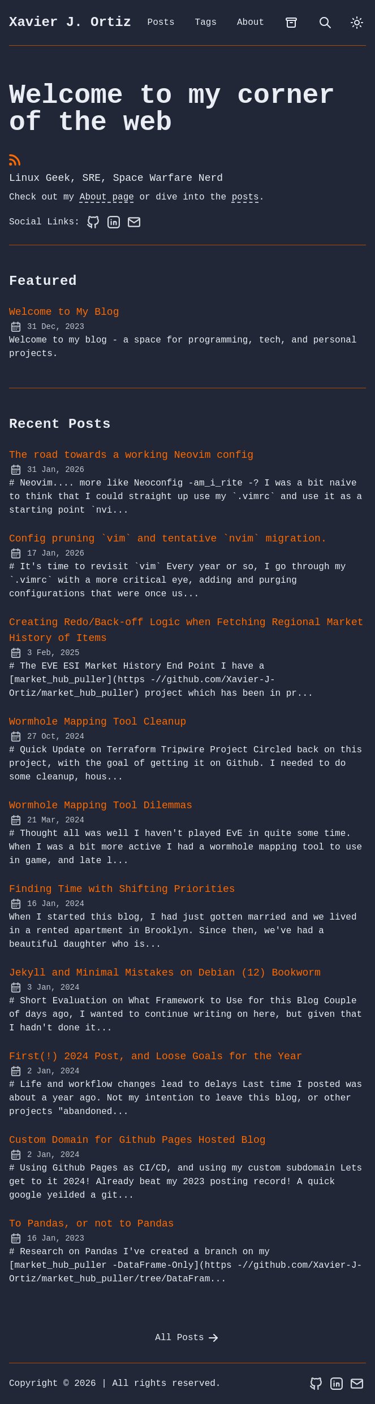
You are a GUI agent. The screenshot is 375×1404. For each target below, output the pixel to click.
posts (245, 197)
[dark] (357, 23)
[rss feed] (14, 161)
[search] (325, 23)
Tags (206, 22)
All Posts (187, 1338)
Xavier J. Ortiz (70, 23)
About (250, 22)
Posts (161, 22)
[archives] (291, 23)
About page (107, 197)
